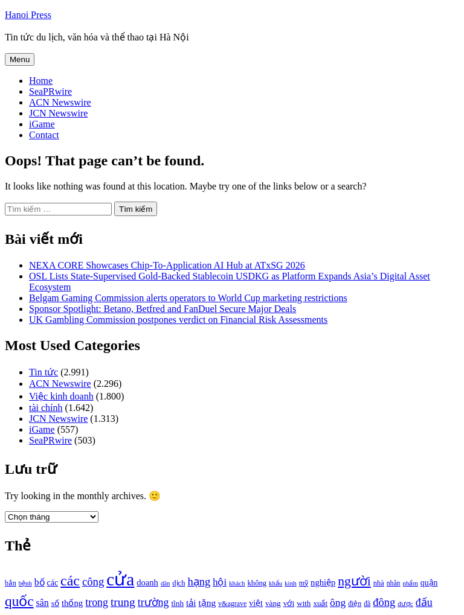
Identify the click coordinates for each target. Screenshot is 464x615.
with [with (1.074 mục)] (304, 603)
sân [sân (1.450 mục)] (42, 602)
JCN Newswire (58, 113)
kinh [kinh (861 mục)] (291, 583)
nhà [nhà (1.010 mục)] (378, 583)
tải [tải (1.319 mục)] (191, 603)
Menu (20, 59)
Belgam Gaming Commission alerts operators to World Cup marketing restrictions (188, 298)
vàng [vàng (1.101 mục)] (273, 603)
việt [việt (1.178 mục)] (256, 603)
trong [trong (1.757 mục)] (96, 602)
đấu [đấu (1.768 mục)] (424, 602)
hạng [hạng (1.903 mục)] (198, 582)
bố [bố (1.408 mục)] (39, 582)
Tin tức (43, 372)
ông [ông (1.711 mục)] (338, 602)
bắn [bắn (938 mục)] (10, 583)
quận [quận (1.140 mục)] (429, 582)
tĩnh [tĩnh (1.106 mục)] (177, 603)
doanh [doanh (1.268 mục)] (147, 582)
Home (41, 80)
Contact (44, 135)
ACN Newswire (60, 102)
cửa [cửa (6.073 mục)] (120, 579)
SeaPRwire (50, 91)
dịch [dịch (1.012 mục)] (178, 583)
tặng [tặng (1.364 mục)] (207, 602)
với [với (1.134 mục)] (288, 603)
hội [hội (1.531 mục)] (220, 582)
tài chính (46, 408)
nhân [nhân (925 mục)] (394, 583)
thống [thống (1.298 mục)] (72, 603)
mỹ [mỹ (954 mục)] (303, 583)
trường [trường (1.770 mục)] (153, 602)
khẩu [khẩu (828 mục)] (275, 583)
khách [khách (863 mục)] (237, 583)
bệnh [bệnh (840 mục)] (25, 583)
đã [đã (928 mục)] (367, 604)
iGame (42, 124)
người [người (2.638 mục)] (354, 581)
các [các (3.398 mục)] (70, 580)
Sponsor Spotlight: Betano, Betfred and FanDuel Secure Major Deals (162, 309)
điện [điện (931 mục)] (354, 604)
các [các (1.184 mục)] (53, 582)
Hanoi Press (28, 15)
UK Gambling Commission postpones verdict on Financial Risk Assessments (178, 319)
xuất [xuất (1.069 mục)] (320, 603)
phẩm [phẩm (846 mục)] (410, 583)
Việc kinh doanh (61, 396)
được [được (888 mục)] (405, 603)
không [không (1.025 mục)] (257, 583)
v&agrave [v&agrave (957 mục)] (232, 603)
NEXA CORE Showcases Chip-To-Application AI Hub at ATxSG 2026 (167, 265)
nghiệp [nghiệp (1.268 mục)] (323, 582)
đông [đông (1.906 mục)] (384, 602)
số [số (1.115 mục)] (55, 603)
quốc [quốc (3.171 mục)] (19, 601)
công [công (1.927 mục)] (93, 581)
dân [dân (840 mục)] (165, 583)
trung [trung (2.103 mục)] (123, 602)
